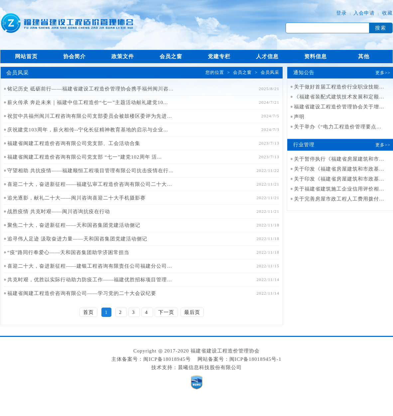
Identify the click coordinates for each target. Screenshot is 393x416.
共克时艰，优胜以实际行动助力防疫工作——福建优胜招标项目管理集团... (90, 279)
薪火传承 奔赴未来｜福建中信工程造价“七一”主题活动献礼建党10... (87, 102)
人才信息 (267, 56)
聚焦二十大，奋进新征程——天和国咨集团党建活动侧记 (73, 225)
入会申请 (364, 13)
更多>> (382, 72)
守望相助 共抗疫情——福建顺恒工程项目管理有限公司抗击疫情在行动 (90, 170)
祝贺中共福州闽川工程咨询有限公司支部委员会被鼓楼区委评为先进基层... (90, 116)
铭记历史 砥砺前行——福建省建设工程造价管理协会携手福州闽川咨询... (90, 88)
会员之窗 (171, 56)
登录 (341, 13)
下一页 (166, 312)
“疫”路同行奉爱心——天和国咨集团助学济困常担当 (68, 252)
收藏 (387, 13)
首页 (88, 312)
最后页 (192, 312)
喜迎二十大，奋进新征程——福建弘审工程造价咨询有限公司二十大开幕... (90, 184)
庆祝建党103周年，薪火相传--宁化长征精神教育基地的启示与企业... (87, 129)
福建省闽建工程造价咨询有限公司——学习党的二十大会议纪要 (81, 293)
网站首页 (26, 56)
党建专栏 (219, 56)
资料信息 (315, 56)
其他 (363, 56)
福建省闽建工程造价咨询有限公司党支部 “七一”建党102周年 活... (84, 157)
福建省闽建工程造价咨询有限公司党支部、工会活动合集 (73, 143)
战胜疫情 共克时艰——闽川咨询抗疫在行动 (58, 211)
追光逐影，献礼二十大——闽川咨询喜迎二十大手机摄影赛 (76, 198)
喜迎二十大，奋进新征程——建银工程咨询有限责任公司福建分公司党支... (90, 266)
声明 (299, 116)
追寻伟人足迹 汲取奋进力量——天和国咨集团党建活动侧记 (77, 238)
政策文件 (122, 56)
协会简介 (74, 56)
